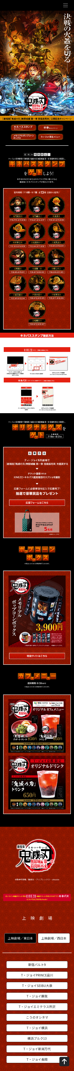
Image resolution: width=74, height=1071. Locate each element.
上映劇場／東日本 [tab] (20, 938)
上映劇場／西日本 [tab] (54, 938)
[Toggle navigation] (65, 5)
